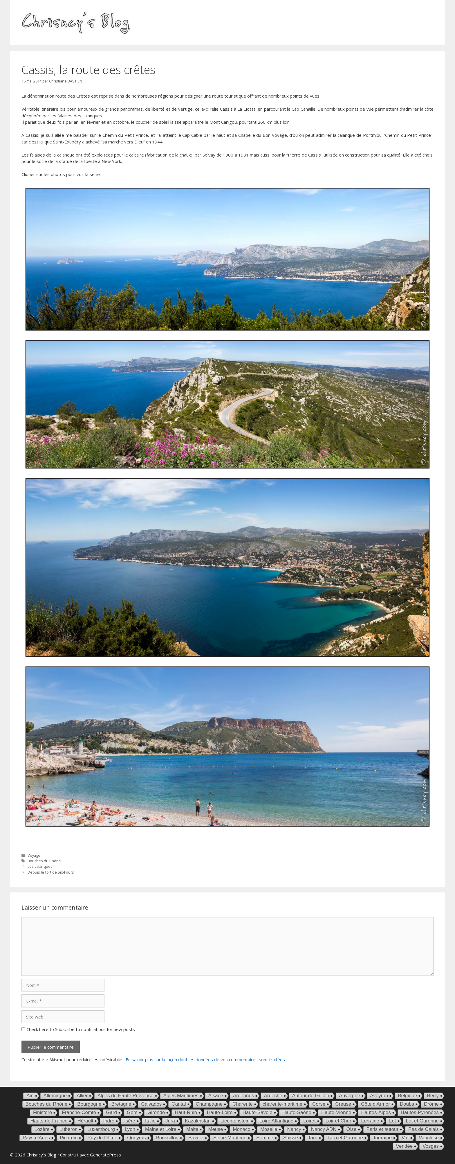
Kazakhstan (198, 1121)
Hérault (85, 1121)
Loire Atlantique (276, 1121)
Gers (132, 1112)
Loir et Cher (338, 1121)
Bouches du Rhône (44, 860)
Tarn (312, 1137)
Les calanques (40, 866)
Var (405, 1137)
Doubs (407, 1104)
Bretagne (121, 1104)
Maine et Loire (160, 1129)
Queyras (136, 1137)
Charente (242, 1104)
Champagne (209, 1104)
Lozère (42, 1129)
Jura (170, 1121)
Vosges (431, 1146)
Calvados (151, 1104)
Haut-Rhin (186, 1112)
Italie (150, 1121)
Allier (82, 1095)
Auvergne (349, 1095)
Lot (392, 1121)
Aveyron (379, 1095)
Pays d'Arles (36, 1137)
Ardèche (273, 1095)
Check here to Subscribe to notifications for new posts (78, 1029)
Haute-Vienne (336, 1112)
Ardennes (243, 1095)
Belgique (407, 1095)
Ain (30, 1095)
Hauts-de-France (49, 1121)
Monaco (241, 1129)
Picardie (68, 1137)
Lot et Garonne (422, 1121)
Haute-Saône (296, 1112)
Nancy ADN (324, 1129)
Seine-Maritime (229, 1137)
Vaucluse (429, 1137)
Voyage (34, 855)
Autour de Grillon (310, 1095)
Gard (111, 1112)
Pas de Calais (423, 1129)
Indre (108, 1121)
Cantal (178, 1104)
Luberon (68, 1129)
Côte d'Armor (375, 1104)
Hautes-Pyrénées (420, 1112)
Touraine (382, 1137)
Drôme (431, 1104)
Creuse (343, 1104)
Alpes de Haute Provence (126, 1095)
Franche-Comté (79, 1112)
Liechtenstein (235, 1121)
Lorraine (370, 1121)
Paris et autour (382, 1129)
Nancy (294, 1129)
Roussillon (167, 1137)
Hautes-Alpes (376, 1112)
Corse (318, 1104)
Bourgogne (89, 1104)
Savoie (195, 1137)
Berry (433, 1095)
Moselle (268, 1129)
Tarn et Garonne (345, 1137)
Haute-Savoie (257, 1112)
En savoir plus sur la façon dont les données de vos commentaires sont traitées (205, 1059)
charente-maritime (282, 1104)
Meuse (215, 1129)
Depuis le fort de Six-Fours (51, 872)
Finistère (42, 1112)
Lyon (130, 1129)
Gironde (156, 1112)
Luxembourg (101, 1129)
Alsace (215, 1095)
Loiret (309, 1121)
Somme (264, 1137)
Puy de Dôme (102, 1137)
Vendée (404, 1146)
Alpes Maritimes (180, 1095)
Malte (192, 1129)
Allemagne (55, 1095)
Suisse (290, 1137)
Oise (351, 1129)
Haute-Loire (220, 1112)
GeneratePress (105, 1155)
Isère (129, 1121)
